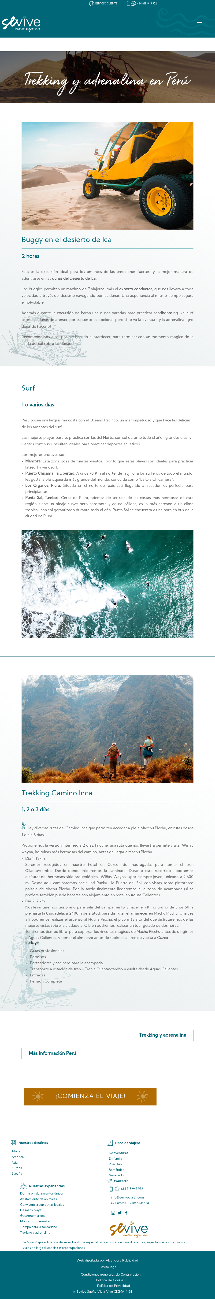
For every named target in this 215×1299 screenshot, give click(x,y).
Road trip (115, 1164)
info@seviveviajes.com (127, 1197)
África (16, 1151)
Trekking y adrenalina (162, 1035)
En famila (115, 1158)
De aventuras (118, 1153)
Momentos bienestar (35, 1221)
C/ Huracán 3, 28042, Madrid (130, 1203)
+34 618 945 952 (147, 4)
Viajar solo (116, 1175)
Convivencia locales (42, 1204)
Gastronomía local (33, 1215)
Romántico (116, 1170)
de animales (38, 1199)
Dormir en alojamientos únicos (42, 1193)
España (17, 1173)
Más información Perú (52, 1053)
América (18, 1157)
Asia (15, 1162)
